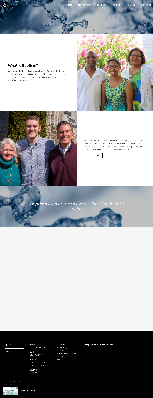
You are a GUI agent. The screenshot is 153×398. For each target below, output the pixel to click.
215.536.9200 (36, 355)
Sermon (117, 5)
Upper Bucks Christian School (100, 344)
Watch (60, 350)
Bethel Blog (62, 347)
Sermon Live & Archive (66, 353)
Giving (131, 5)
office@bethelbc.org (38, 347)
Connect (101, 5)
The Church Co (10, 384)
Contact (146, 5)
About (68, 5)
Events (60, 359)
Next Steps (84, 5)
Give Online (35, 372)
